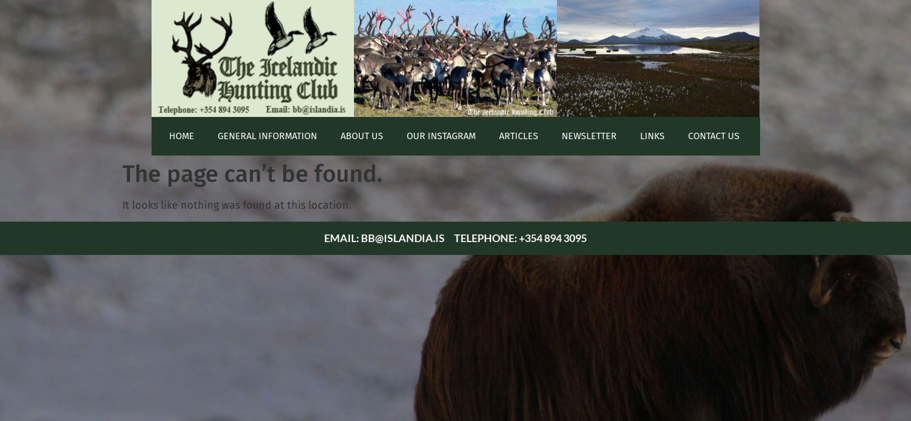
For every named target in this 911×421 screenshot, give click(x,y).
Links (652, 136)
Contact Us (714, 136)
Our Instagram (441, 136)
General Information (267, 136)
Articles (518, 136)
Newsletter (589, 136)
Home (181, 136)
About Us (362, 136)
